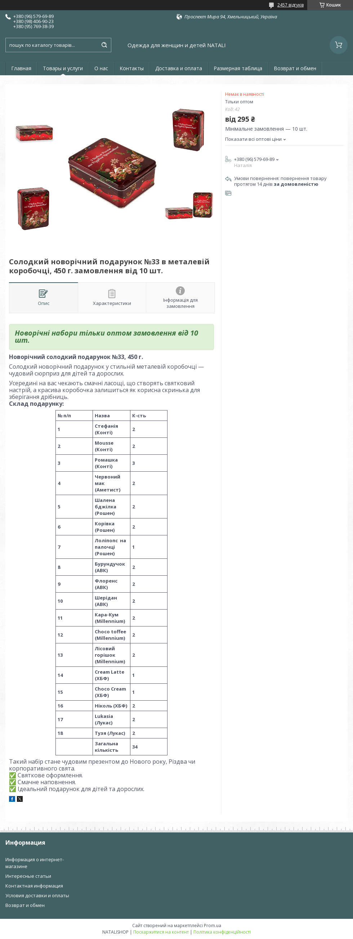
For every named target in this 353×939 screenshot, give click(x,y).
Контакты (132, 68)
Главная (21, 68)
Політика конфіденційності (222, 932)
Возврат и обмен (295, 68)
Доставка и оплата (178, 68)
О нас (101, 68)
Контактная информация (34, 885)
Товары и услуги (63, 68)
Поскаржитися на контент (161, 932)
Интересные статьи (28, 876)
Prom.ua (212, 925)
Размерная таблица (238, 68)
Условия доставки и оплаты (37, 895)
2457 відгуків (290, 5)
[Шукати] (104, 45)
